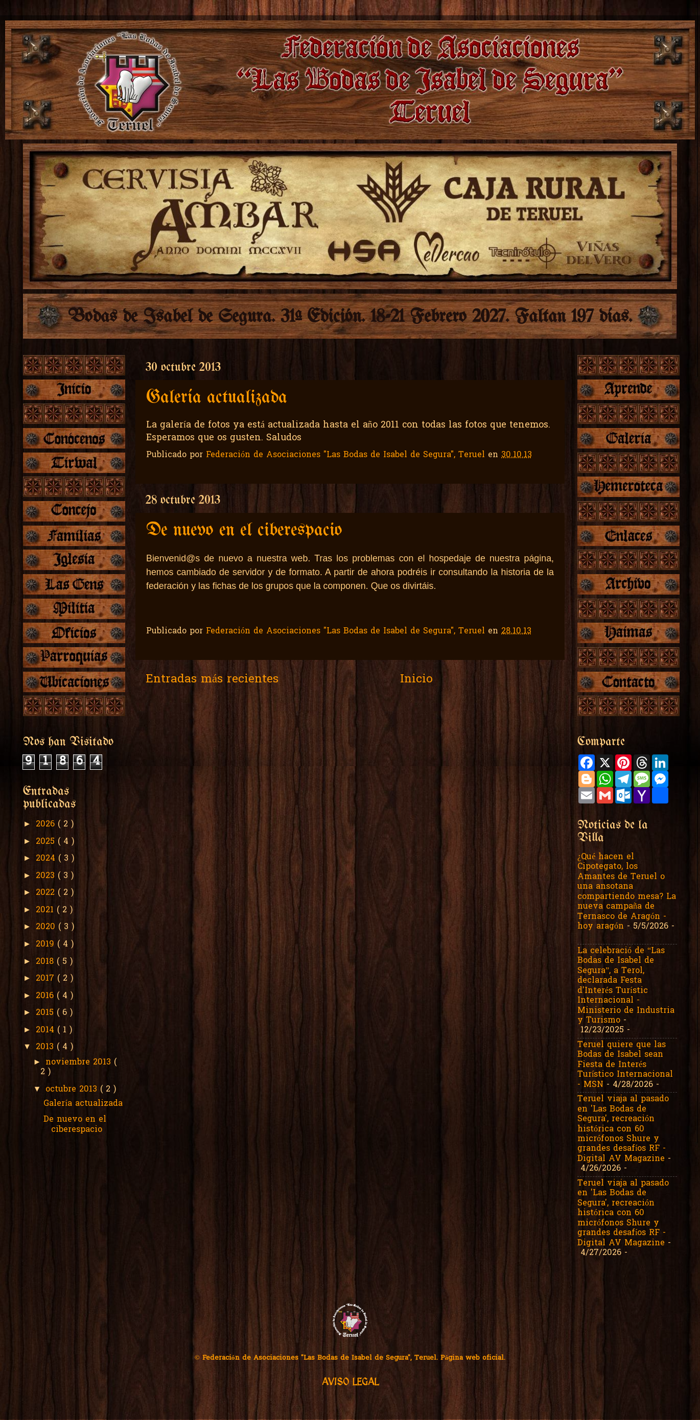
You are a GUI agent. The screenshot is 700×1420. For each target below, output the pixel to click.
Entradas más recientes (212, 679)
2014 (46, 1030)
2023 (47, 876)
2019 (46, 944)
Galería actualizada (216, 397)
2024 (47, 859)
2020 (47, 927)
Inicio (416, 679)
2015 (46, 1013)
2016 (46, 996)
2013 (46, 1047)
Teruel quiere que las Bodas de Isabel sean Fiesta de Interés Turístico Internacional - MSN (625, 1065)
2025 (47, 842)
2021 (46, 910)
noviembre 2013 (79, 1062)
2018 (46, 962)
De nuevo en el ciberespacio (244, 530)
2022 (47, 893)
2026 (47, 824)
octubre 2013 (72, 1089)
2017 (46, 979)
